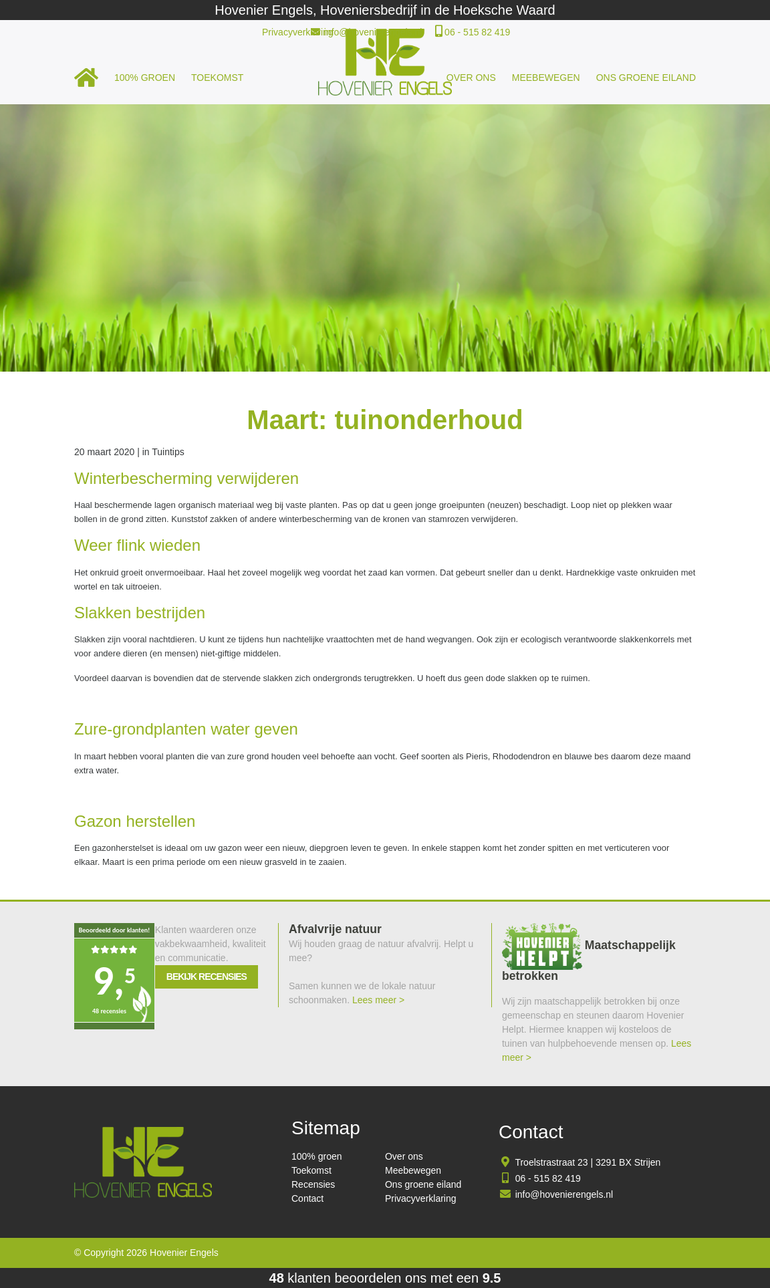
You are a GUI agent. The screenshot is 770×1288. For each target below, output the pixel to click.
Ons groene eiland (646, 77)
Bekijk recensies (206, 976)
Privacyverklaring (298, 32)
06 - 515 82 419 (477, 32)
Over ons (471, 77)
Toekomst (217, 77)
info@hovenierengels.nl (373, 32)
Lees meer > (378, 1000)
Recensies (313, 1184)
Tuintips (168, 451)
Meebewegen (546, 77)
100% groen (144, 77)
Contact (307, 1198)
